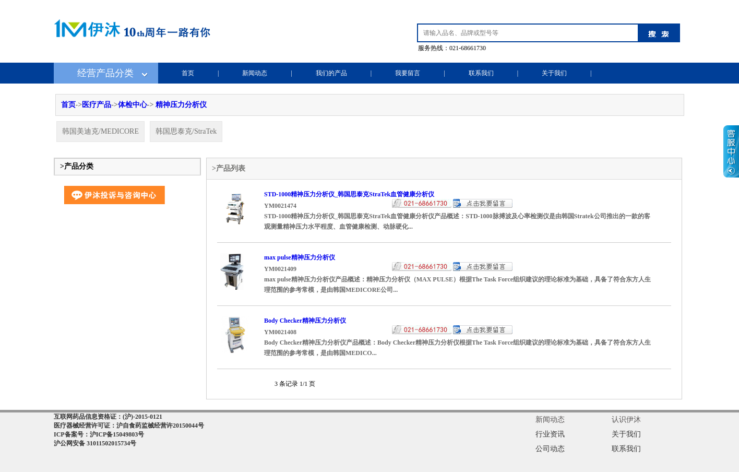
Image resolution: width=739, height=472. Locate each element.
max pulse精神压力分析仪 (299, 257)
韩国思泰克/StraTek (186, 131)
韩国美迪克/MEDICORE (100, 131)
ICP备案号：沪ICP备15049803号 (99, 434)
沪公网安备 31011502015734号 (95, 443)
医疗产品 (96, 105)
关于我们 (554, 73)
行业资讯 (550, 434)
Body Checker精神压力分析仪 (305, 320)
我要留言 (407, 73)
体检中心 (132, 105)
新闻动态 (254, 73)
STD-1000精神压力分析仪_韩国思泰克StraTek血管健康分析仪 (349, 194)
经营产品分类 (105, 73)
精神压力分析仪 (181, 105)
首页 (188, 73)
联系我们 (481, 73)
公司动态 (550, 449)
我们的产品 (331, 73)
